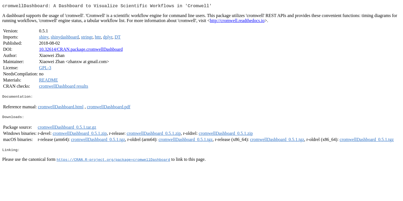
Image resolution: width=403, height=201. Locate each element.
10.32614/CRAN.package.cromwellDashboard (81, 50)
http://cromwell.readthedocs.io (237, 21)
